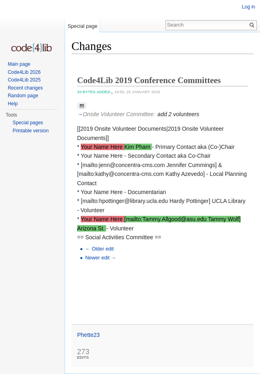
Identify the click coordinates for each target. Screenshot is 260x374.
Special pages (28, 122)
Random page (23, 95)
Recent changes (25, 88)
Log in (248, 7)
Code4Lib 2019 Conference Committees (149, 80)
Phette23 (88, 335)
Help (13, 104)
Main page (19, 64)
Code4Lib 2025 (24, 80)
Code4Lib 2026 (24, 72)
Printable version (30, 131)
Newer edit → (100, 258)
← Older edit (99, 249)
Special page (82, 26)
